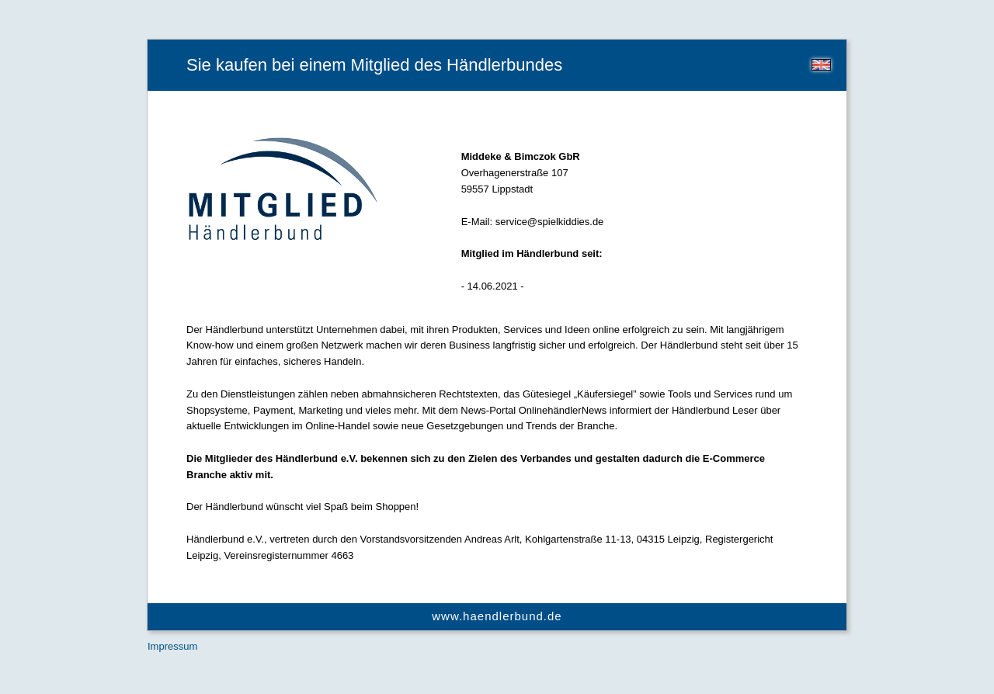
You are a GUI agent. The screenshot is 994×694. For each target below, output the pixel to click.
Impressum (172, 646)
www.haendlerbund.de (496, 616)
